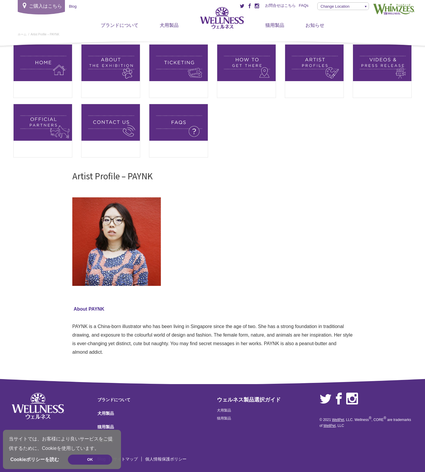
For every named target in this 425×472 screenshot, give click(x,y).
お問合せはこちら (280, 5)
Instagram (352, 399)
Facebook (339, 399)
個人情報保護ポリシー (166, 459)
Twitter (325, 399)
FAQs (303, 5)
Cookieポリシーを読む (34, 459)
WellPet (338, 420)
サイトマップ (125, 459)
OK (90, 459)
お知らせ (314, 25)
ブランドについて (119, 25)
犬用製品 (169, 25)
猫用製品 (274, 25)
